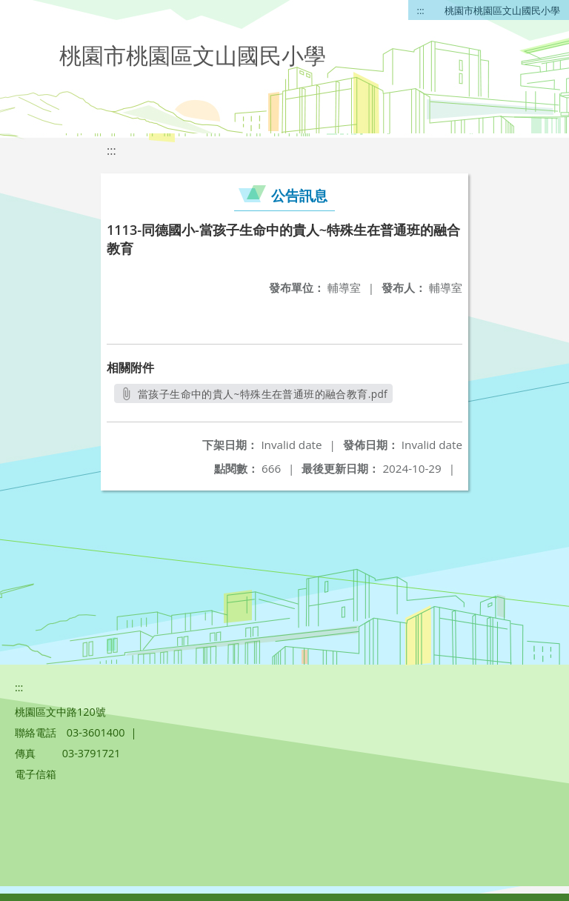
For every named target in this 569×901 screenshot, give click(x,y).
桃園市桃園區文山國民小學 (502, 10)
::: (421, 10)
